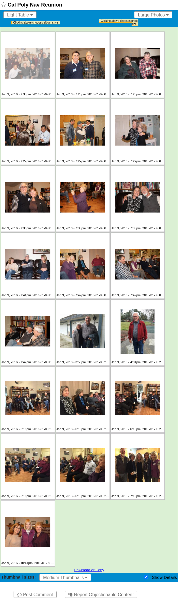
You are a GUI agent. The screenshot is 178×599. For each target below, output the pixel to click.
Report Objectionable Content (101, 594)
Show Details (164, 577)
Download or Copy (89, 570)
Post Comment (35, 594)
